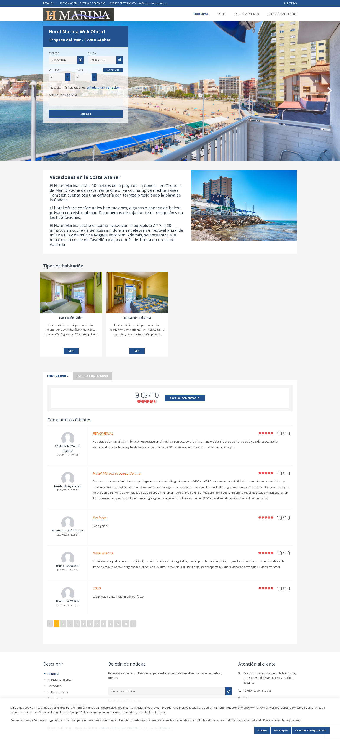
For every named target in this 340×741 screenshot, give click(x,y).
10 (117, 623)
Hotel (221, 14)
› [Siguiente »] (132, 623)
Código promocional (63, 95)
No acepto (281, 730)
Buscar (85, 113)
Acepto (262, 730)
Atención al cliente (282, 14)
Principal (200, 14)
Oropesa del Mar (247, 14)
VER (71, 350)
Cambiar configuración (310, 730)
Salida (92, 53)
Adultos (54, 70)
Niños (79, 70)
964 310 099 (98, 3)
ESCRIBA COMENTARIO (185, 398)
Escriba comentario (92, 376)
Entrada (54, 53)
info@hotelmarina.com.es (152, 3)
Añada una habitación (103, 87)
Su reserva (290, 3)
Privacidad (54, 686)
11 (125, 623)
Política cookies (58, 692)
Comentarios (57, 376)
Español (48, 3)
